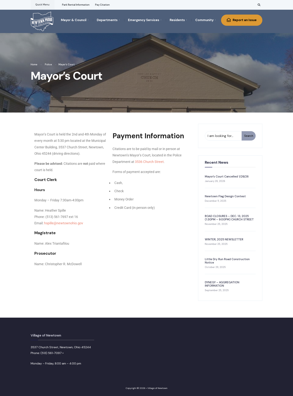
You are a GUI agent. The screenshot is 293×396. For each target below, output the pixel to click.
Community (204, 20)
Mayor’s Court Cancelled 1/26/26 (227, 176)
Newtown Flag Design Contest (225, 196)
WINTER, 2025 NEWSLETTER (224, 239)
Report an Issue (242, 20)
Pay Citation (102, 4)
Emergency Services (143, 20)
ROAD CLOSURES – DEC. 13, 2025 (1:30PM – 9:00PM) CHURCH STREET (229, 217)
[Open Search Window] (259, 4)
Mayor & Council (73, 20)
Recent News (216, 162)
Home (34, 64)
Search (248, 136)
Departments (107, 20)
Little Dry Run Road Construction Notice (227, 260)
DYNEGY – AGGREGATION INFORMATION (222, 284)
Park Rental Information (76, 4)
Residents (177, 20)
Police (48, 64)
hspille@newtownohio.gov (63, 223)
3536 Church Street (149, 162)
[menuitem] (77, 20)
